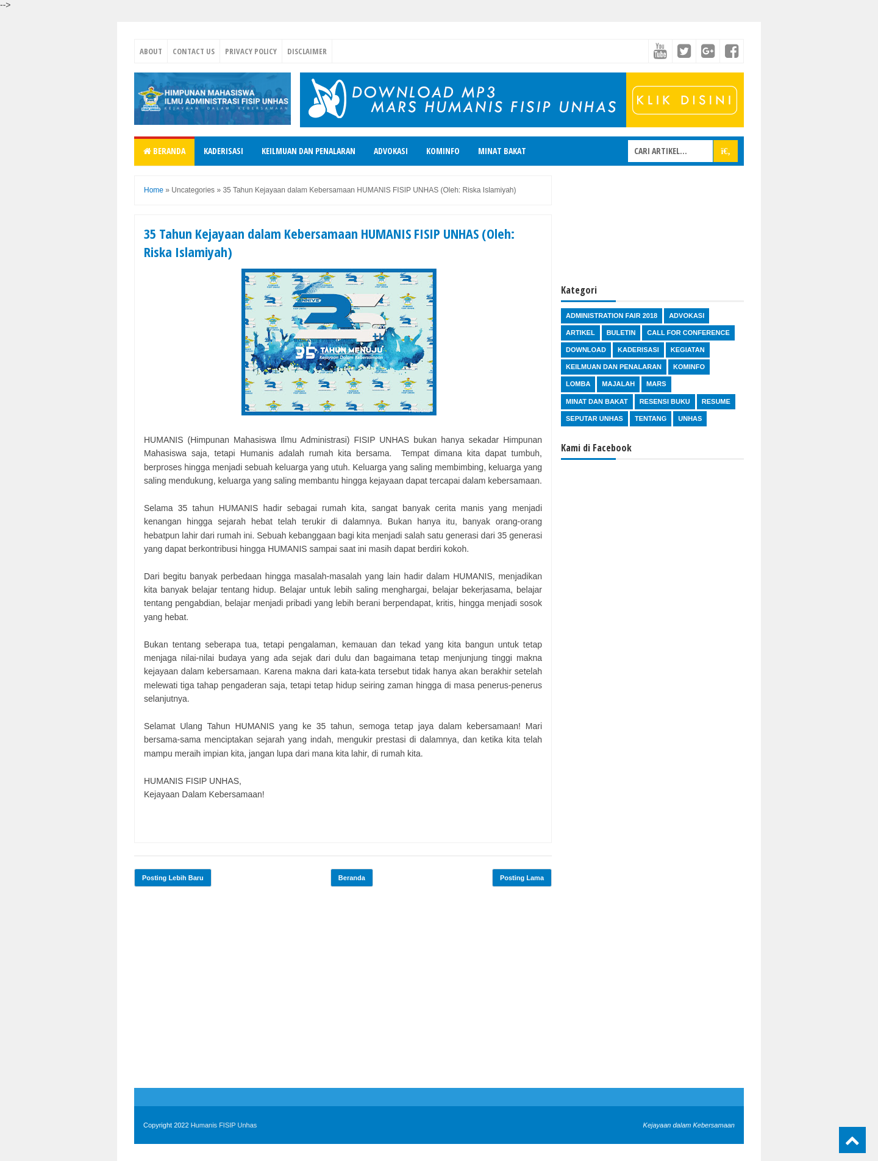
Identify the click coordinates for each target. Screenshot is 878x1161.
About (151, 51)
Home (153, 190)
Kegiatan (688, 349)
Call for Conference (688, 332)
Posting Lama (522, 877)
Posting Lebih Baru (173, 877)
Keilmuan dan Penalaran (308, 151)
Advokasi (391, 151)
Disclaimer (307, 51)
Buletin (621, 332)
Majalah (618, 383)
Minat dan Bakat (597, 401)
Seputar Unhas (594, 418)
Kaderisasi (223, 151)
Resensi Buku (665, 401)
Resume (716, 401)
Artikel (580, 332)
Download (586, 349)
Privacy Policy (251, 51)
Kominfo (443, 151)
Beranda (164, 151)
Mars (656, 383)
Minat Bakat (502, 151)
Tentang (650, 418)
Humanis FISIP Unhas (224, 1125)
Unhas (690, 418)
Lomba (578, 383)
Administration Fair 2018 (611, 315)
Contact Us (194, 51)
